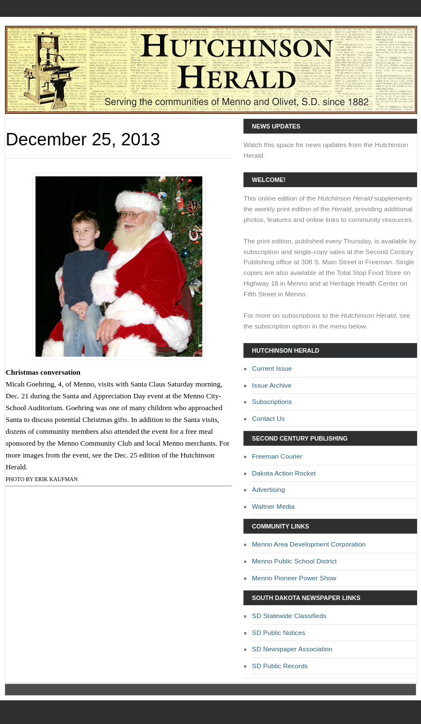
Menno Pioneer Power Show (294, 578)
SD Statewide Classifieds (289, 616)
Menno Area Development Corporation (309, 544)
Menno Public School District (294, 561)
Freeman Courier (277, 456)
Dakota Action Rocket (284, 473)
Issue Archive (271, 385)
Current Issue (272, 368)
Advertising (268, 490)
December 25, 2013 (83, 139)
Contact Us (268, 419)
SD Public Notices (278, 633)
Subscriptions (272, 402)
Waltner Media (273, 506)
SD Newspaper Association (292, 649)
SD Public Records (280, 666)
